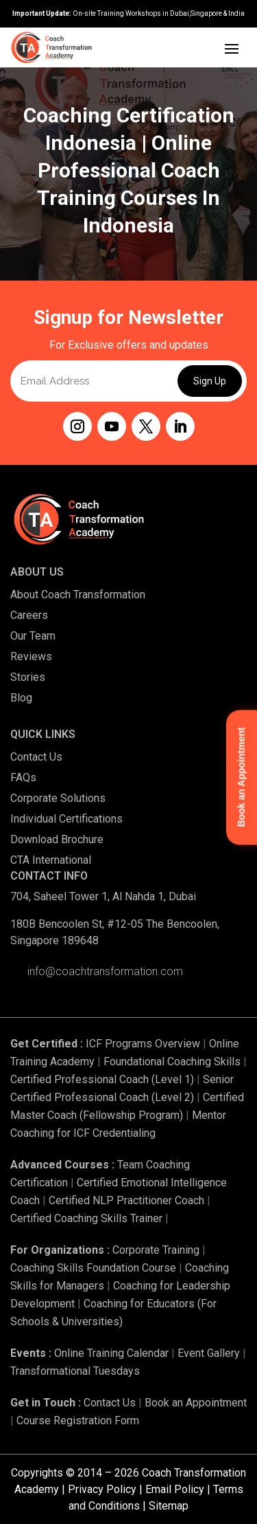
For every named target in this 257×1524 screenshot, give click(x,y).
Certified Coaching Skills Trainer (86, 1218)
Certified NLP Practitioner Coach (126, 1200)
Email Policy (174, 1489)
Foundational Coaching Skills (172, 1061)
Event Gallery (209, 1353)
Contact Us (36, 756)
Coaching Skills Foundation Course (93, 1267)
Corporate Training (155, 1249)
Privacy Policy (102, 1489)
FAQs (23, 777)
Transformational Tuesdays (75, 1371)
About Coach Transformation (77, 594)
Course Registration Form (77, 1420)
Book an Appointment (196, 1402)
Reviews (31, 656)
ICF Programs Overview (143, 1043)
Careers (29, 615)
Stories (27, 677)
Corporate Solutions (58, 798)
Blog (21, 697)
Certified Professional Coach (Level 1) (102, 1079)
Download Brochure (56, 839)
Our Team (33, 635)
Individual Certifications (66, 818)
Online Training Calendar (111, 1353)
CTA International (50, 860)
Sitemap (168, 1505)
